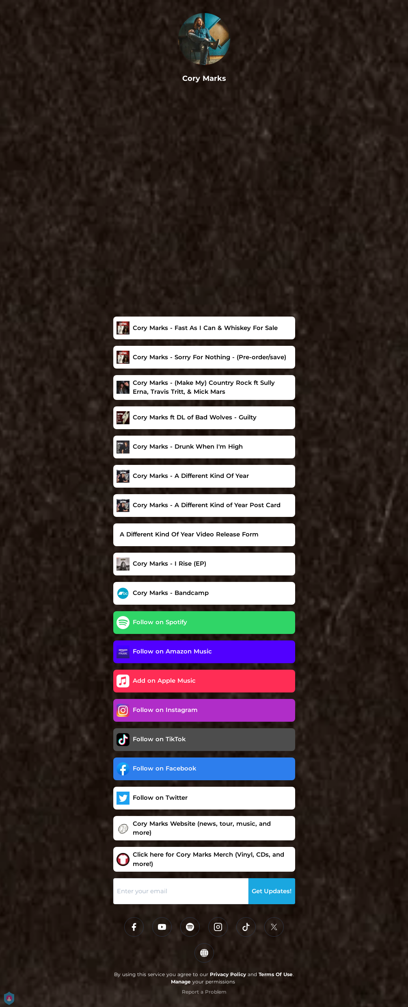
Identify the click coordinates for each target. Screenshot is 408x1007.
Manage (181, 982)
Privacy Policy (228, 974)
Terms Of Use (276, 974)
